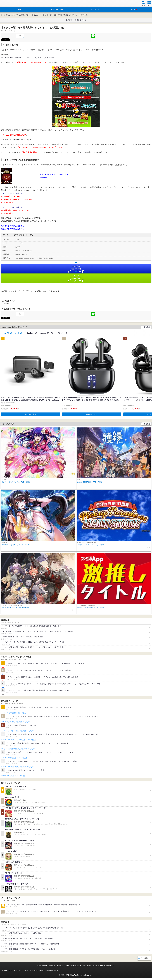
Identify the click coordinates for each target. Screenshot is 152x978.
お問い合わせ (42, 965)
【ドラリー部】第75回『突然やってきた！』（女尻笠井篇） (67, 15)
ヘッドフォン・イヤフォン (13, 333)
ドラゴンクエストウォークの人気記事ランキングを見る (19, 740)
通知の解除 (87, 965)
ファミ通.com (97, 965)
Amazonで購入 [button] (30, 414)
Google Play (76, 278)
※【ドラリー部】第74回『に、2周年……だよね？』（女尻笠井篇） (28, 57)
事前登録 (69, 20)
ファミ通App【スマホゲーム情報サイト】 (15, 15)
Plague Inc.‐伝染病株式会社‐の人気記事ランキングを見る (19, 749)
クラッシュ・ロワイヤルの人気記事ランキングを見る (18, 731)
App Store (76, 269)
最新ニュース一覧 (38, 15)
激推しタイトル (80, 20)
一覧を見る (146, 327)
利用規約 (51, 965)
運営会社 (60, 965)
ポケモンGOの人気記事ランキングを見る (14, 758)
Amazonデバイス (47, 333)
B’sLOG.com (109, 965)
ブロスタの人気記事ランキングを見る (13, 776)
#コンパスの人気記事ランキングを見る (14, 713)
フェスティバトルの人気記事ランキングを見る (16, 722)
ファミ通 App (9, 3)
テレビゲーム (62, 333)
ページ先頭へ (145, 958)
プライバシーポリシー (73, 965)
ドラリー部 (5, 303)
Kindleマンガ (32, 333)
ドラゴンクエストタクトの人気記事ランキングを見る (18, 767)
